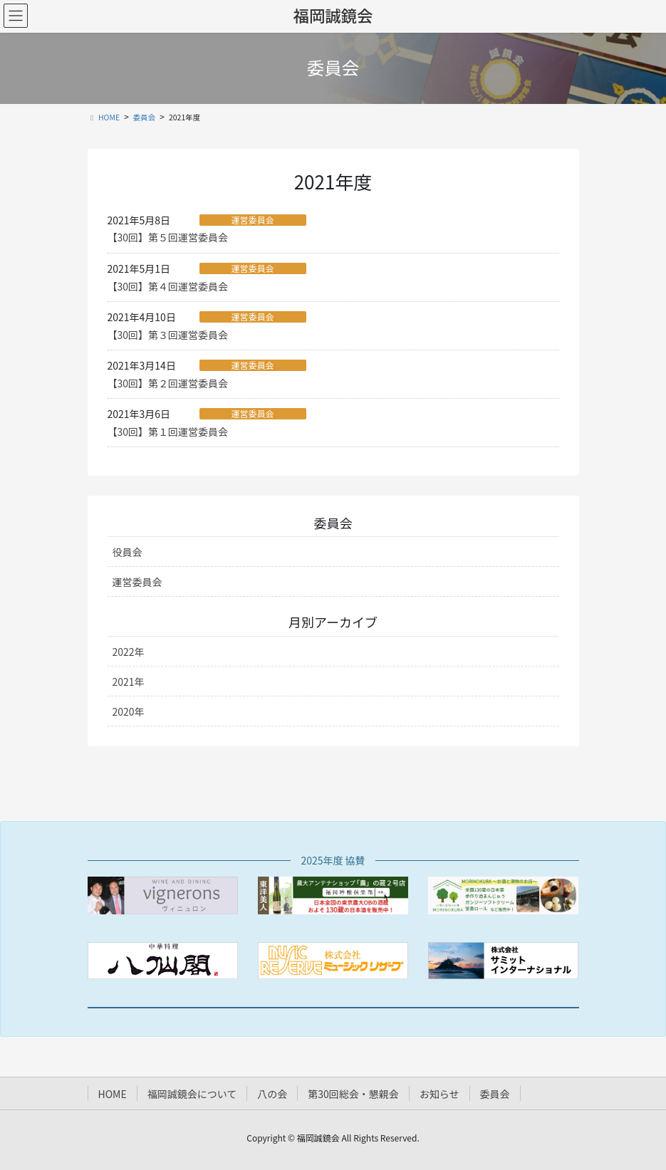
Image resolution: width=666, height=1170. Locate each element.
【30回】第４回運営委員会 (168, 286)
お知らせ (439, 1094)
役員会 (127, 552)
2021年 (129, 681)
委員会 (495, 1094)
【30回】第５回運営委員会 (168, 237)
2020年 (129, 711)
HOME (112, 1094)
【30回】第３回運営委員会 (168, 335)
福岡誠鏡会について (192, 1094)
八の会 (272, 1094)
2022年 (129, 651)
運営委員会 (252, 220)
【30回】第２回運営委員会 (168, 383)
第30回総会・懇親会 (353, 1094)
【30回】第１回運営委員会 (168, 431)
